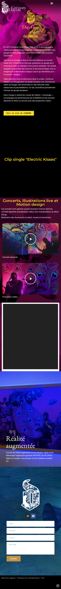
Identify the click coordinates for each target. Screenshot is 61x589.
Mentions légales (8, 578)
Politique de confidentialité (28, 578)
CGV (43, 578)
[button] (52, 3)
